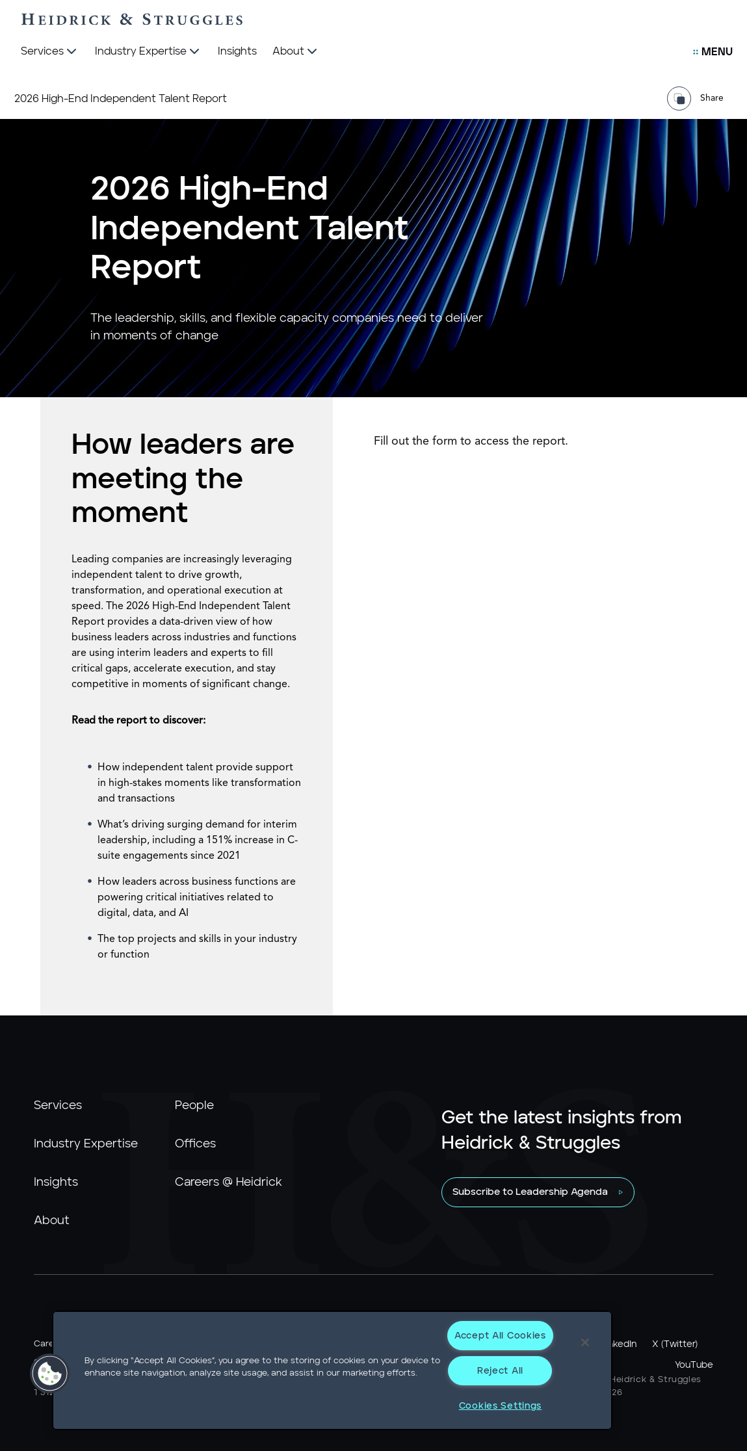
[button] (50, 1373)
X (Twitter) (675, 1344)
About (52, 1221)
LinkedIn (618, 1344)
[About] (296, 52)
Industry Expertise (86, 1144)
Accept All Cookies (500, 1335)
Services (58, 1106)
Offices (195, 1144)
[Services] (50, 52)
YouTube (694, 1365)
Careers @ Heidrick (228, 1182)
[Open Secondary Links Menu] (713, 52)
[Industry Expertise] (148, 52)
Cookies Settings (500, 1406)
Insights (56, 1182)
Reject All (500, 1371)
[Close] (585, 1342)
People (194, 1106)
